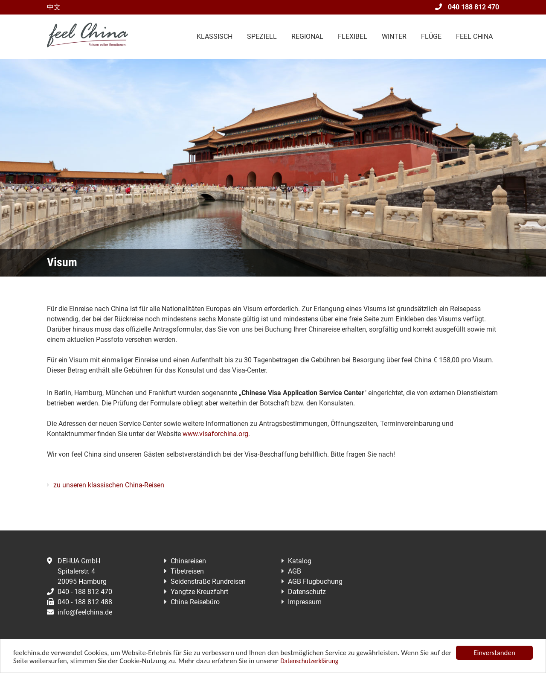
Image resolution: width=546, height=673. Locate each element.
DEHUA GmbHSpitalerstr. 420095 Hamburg (77, 571)
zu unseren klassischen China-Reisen (108, 485)
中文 (54, 7)
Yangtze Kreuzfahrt (199, 592)
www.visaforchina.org (215, 434)
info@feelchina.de (79, 612)
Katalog (299, 561)
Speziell (262, 36)
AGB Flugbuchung (315, 581)
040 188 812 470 (467, 7)
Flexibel (352, 36)
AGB (294, 571)
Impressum (305, 602)
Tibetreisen (187, 571)
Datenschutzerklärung (309, 662)
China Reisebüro (195, 602)
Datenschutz (307, 592)
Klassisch (214, 36)
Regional (307, 36)
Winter (394, 36)
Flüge (431, 36)
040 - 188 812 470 (79, 592)
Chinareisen (188, 561)
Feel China (474, 36)
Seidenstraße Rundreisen (208, 581)
